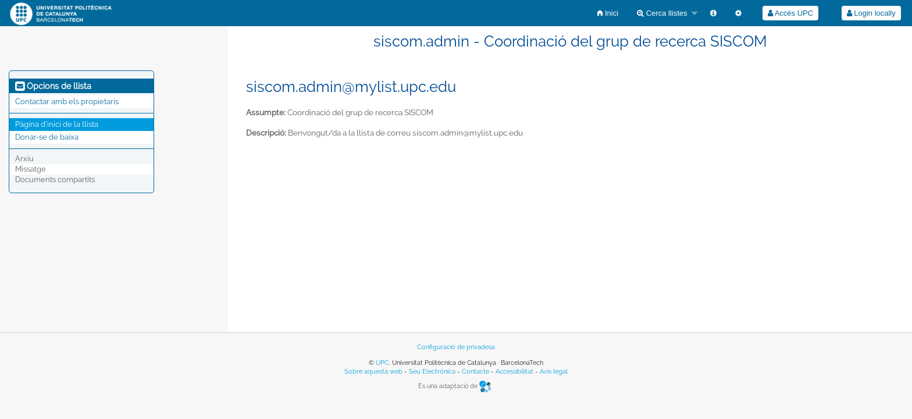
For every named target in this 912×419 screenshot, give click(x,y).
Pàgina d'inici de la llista (56, 124)
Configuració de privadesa (456, 347)
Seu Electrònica (432, 371)
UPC (382, 363)
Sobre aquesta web (373, 371)
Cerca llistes (662, 13)
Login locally (871, 13)
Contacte (475, 371)
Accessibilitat (514, 371)
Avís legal (554, 371)
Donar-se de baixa (47, 137)
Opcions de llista (53, 86)
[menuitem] (608, 13)
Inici (607, 13)
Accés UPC (790, 13)
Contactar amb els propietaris (67, 101)
